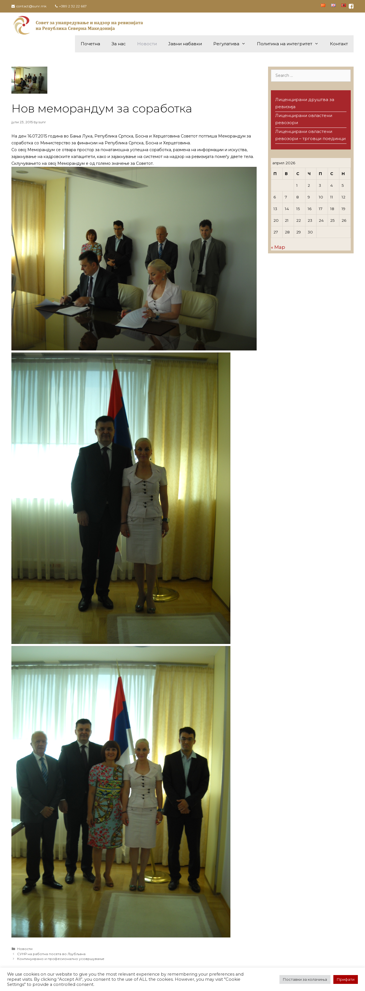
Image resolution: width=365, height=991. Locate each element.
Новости (147, 43)
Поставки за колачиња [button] (305, 979)
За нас (118, 43)
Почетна (90, 43)
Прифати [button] (345, 979)
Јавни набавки (185, 43)
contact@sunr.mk (31, 6)
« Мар (278, 247)
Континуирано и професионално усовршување (60, 959)
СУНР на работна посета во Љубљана (51, 954)
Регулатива (232, 43)
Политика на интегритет (290, 43)
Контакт (339, 43)
